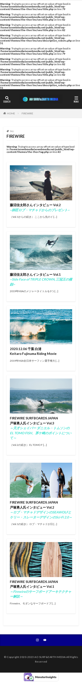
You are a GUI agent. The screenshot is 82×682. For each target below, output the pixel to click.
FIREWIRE (27, 113)
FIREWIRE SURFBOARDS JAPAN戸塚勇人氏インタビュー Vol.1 (40, 589)
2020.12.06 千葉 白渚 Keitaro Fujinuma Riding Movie (33, 351)
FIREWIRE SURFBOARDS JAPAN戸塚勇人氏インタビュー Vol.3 (40, 428)
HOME (11, 113)
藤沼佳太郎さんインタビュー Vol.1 (41, 279)
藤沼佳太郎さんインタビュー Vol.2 (40, 207)
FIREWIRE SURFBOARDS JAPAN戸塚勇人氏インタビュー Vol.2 (41, 509)
